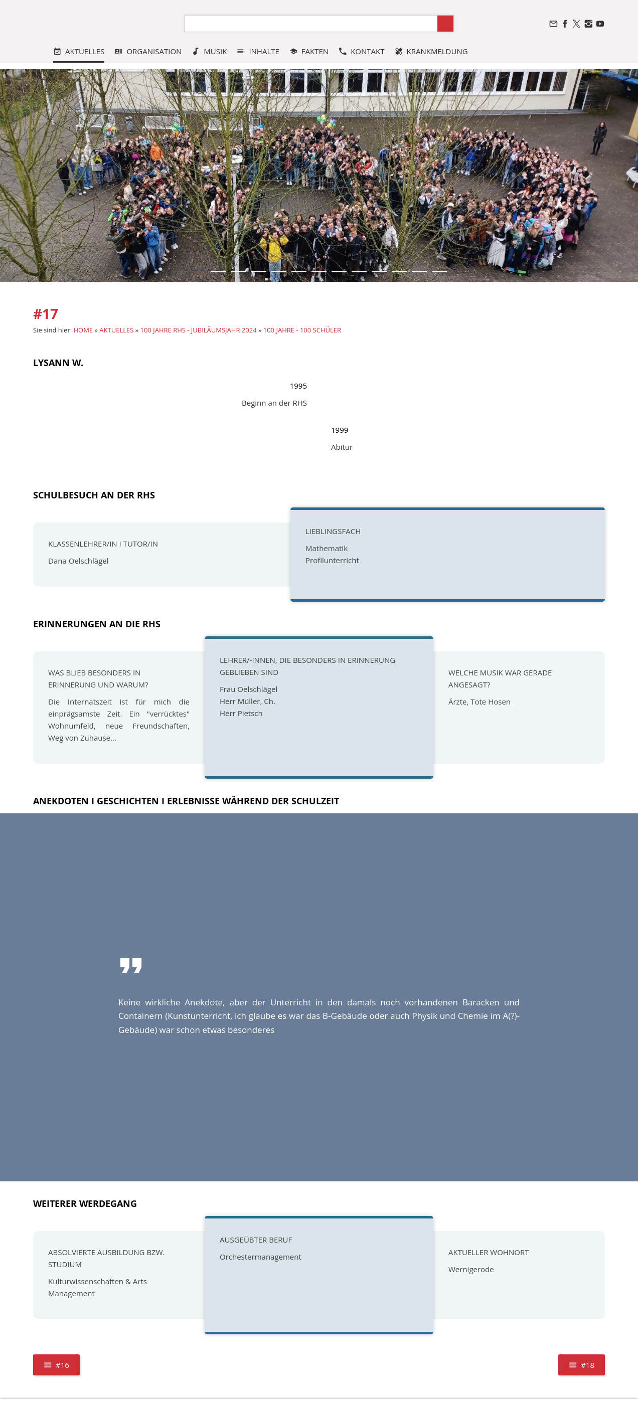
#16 (56, 1365)
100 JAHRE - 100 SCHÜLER (302, 329)
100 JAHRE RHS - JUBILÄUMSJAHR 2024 (198, 329)
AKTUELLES (116, 329)
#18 (581, 1365)
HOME (83, 329)
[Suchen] (311, 24)
